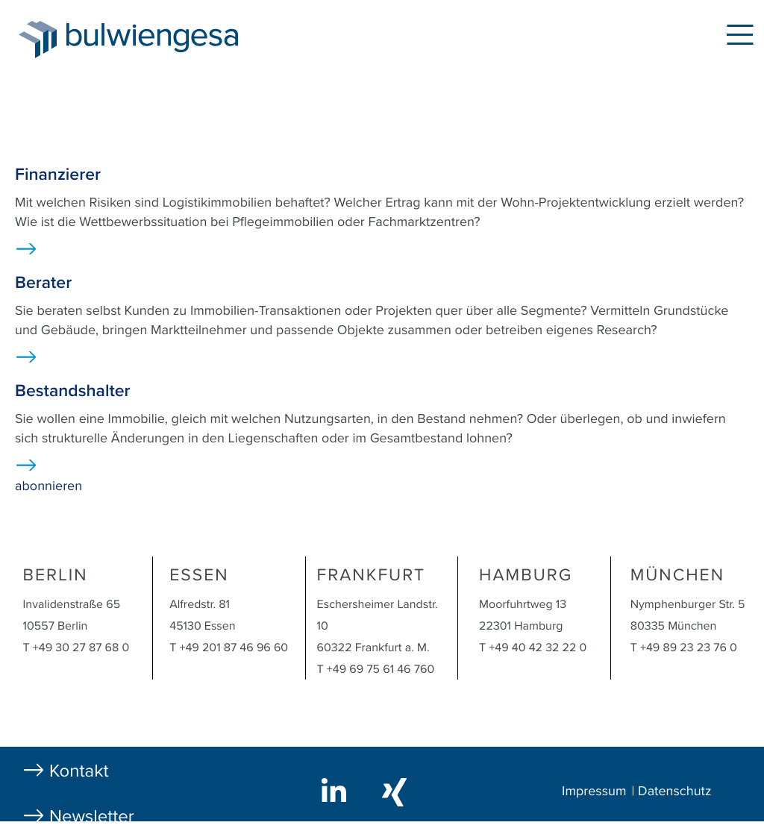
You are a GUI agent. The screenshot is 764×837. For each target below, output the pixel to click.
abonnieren (48, 486)
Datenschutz (674, 791)
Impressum (594, 791)
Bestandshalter (73, 390)
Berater (43, 282)
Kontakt (79, 771)
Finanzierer (58, 174)
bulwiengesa (174, 38)
